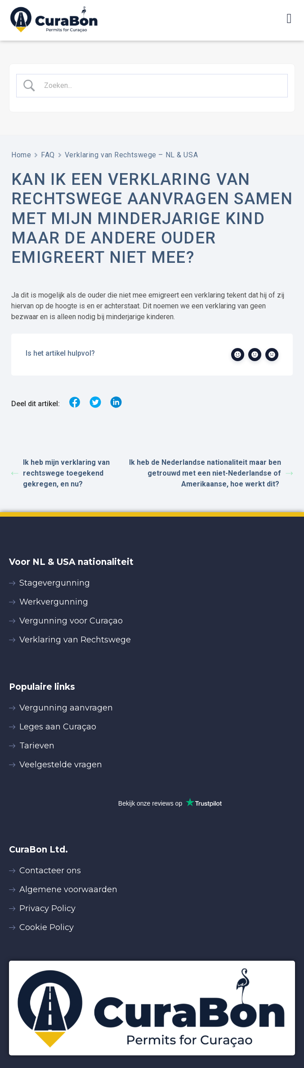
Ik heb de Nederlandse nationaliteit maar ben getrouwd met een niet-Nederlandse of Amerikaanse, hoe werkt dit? (211, 473)
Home (21, 155)
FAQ (48, 155)
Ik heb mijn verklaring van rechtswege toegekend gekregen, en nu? (60, 473)
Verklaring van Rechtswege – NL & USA (131, 155)
